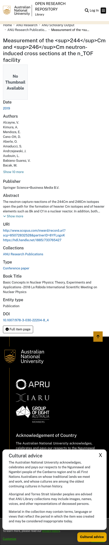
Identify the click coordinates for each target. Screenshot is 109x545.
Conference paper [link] (16, 268)
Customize (9, 538)
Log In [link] (94, 10)
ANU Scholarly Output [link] (58, 25)
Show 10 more (13, 172)
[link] (23, 254)
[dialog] (54, 532)
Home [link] (7, 25)
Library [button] (39, 14)
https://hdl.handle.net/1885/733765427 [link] (32, 240)
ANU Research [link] (26, 25)
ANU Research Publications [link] (27, 30)
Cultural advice (92, 537)
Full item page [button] (18, 329)
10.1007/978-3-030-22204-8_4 (26, 320)
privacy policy (51, 530)
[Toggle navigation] (103, 11)
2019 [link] (6, 108)
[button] (86, 10)
